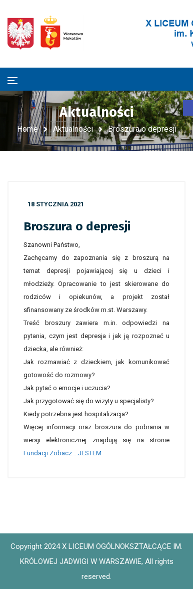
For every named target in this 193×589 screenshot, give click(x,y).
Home (27, 129)
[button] (188, 108)
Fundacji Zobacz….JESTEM (63, 453)
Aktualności (73, 129)
